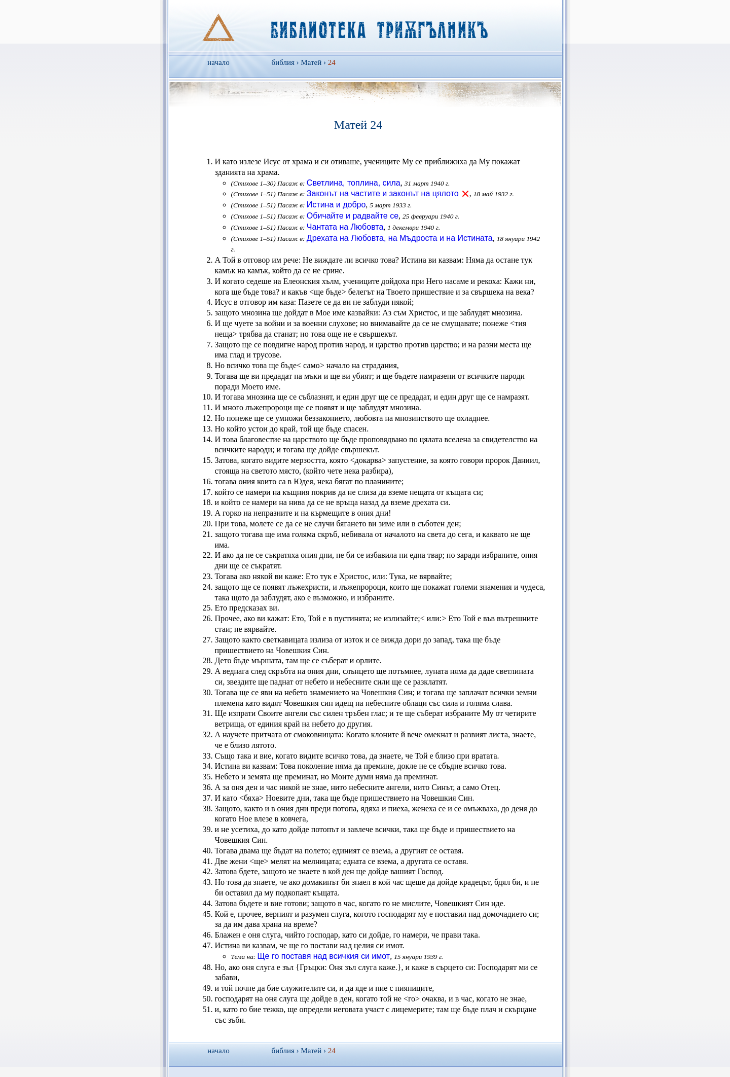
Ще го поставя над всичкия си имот (324, 956)
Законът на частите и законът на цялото (383, 193)
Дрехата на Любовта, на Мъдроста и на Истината (400, 238)
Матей (311, 62)
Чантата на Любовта (345, 227)
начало (218, 62)
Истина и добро (336, 204)
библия (283, 62)
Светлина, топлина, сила (353, 182)
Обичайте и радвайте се (352, 215)
